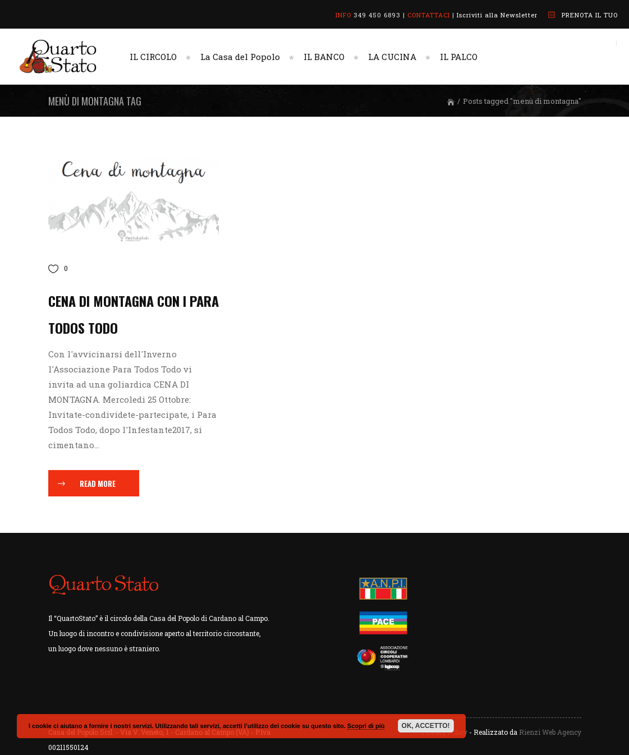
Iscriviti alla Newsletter (497, 15)
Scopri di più (366, 725)
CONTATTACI (428, 15)
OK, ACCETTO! (426, 726)
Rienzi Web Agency (550, 732)
